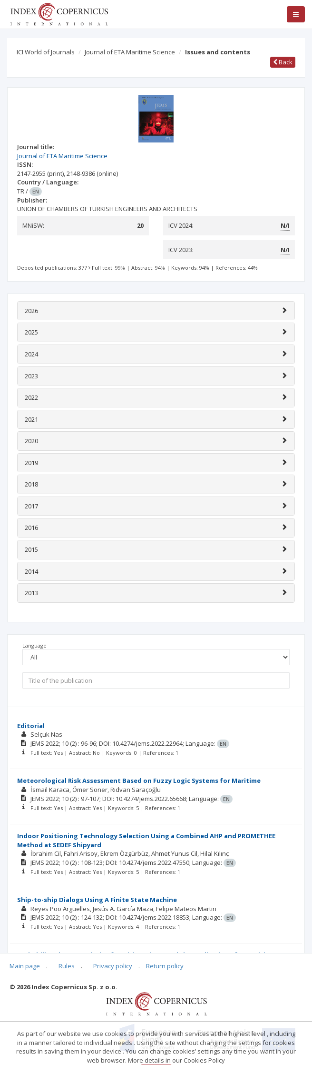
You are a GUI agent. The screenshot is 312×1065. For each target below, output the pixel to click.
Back (282, 62)
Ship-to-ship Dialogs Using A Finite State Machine (97, 899)
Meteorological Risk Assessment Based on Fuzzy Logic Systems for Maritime (139, 780)
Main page (25, 966)
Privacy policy (112, 966)
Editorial (31, 725)
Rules (66, 966)
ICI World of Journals (46, 52)
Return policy (165, 966)
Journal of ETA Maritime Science (130, 52)
